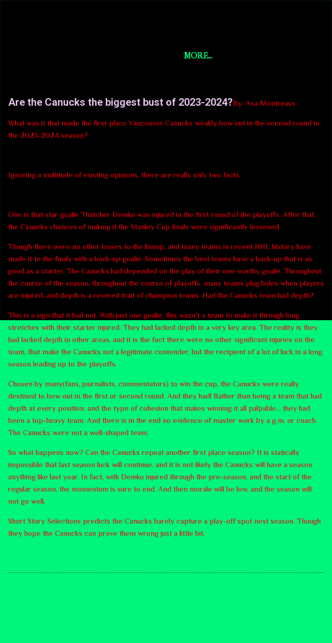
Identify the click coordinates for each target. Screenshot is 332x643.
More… (238, 55)
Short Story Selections (95, 24)
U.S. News (185, 55)
